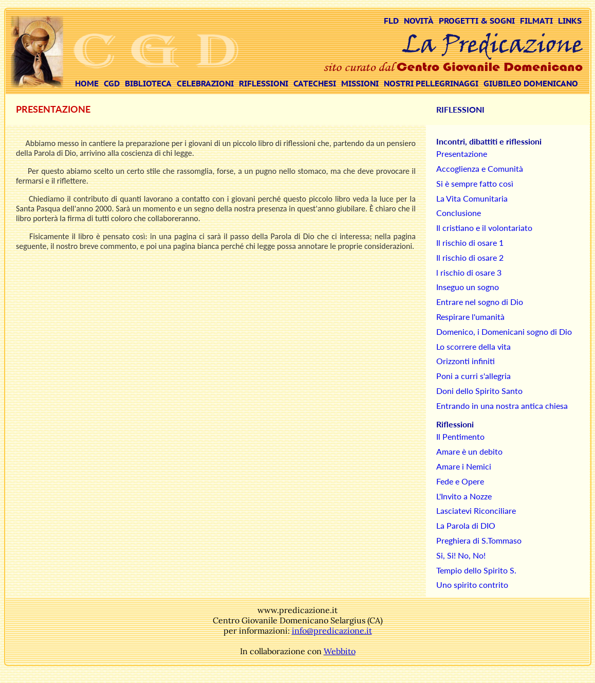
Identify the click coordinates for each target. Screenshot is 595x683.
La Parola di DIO (465, 525)
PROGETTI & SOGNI (477, 20)
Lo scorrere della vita (473, 346)
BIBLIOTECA (148, 83)
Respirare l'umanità (470, 316)
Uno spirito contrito (472, 584)
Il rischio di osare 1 (470, 242)
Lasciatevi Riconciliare (476, 510)
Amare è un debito (469, 451)
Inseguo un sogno (467, 287)
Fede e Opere (460, 481)
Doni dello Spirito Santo (479, 391)
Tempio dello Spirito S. (476, 570)
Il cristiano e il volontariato (484, 227)
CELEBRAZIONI (205, 83)
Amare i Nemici (463, 466)
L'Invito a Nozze (464, 496)
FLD (391, 20)
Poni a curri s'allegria (473, 376)
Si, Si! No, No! (461, 555)
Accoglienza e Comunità (479, 168)
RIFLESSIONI (263, 83)
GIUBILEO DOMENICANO (531, 83)
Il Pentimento (460, 436)
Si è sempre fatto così (474, 183)
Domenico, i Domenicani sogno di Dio (504, 331)
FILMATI (536, 20)
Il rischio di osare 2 (470, 257)
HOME (87, 83)
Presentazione (461, 153)
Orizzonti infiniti (465, 361)
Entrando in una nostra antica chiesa (502, 405)
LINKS (570, 20)
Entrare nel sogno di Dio (479, 302)
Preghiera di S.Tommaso (479, 540)
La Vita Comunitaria (472, 198)
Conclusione (458, 213)
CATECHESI (314, 83)
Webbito (340, 651)
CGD (112, 83)
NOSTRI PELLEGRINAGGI (431, 83)
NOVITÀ (419, 20)
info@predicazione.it (332, 630)
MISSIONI (360, 83)
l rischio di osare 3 (468, 272)
